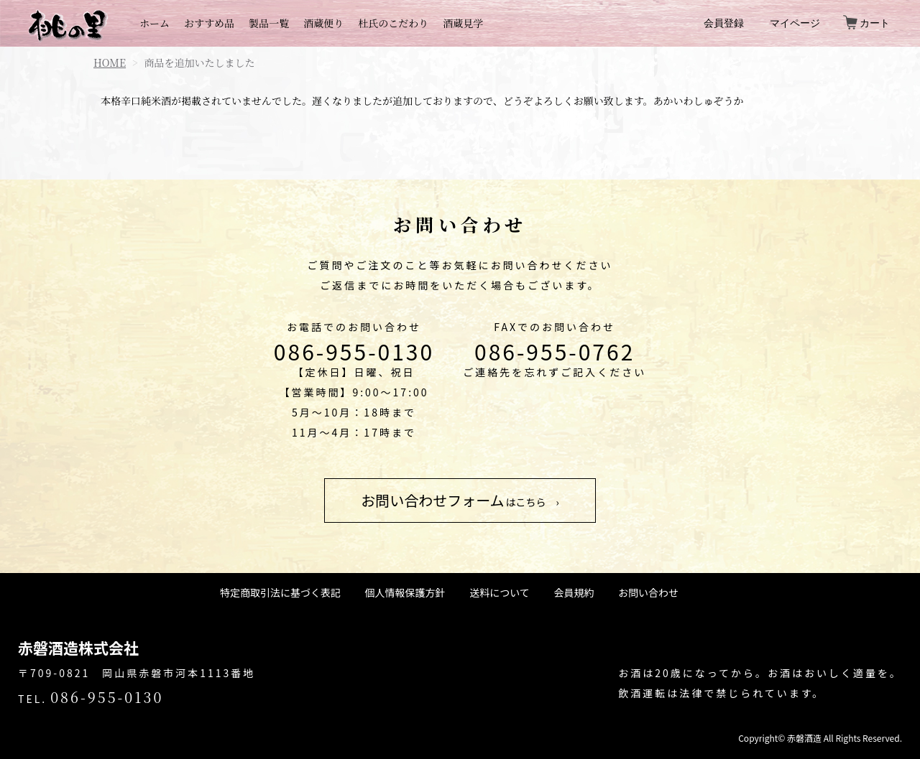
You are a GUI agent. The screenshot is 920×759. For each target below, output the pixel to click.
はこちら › (460, 500)
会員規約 (573, 592)
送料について (499, 592)
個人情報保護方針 (405, 592)
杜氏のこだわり (393, 23)
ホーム (154, 23)
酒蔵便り (323, 23)
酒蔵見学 (463, 23)
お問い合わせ (648, 592)
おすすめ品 (209, 23)
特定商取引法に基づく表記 (280, 592)
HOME (109, 62)
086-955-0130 (354, 351)
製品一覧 (269, 23)
